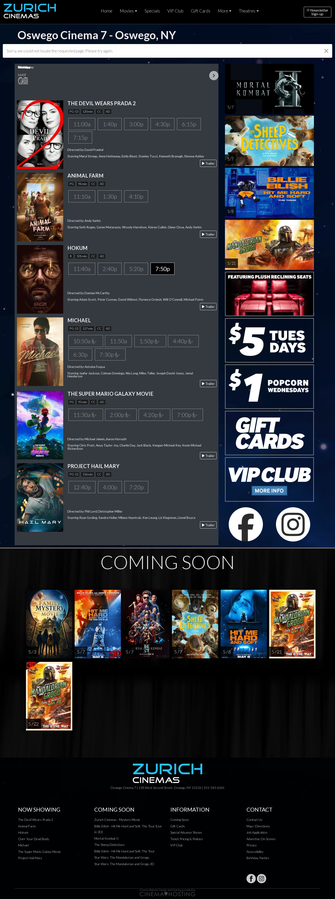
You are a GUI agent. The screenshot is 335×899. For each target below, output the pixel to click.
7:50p (162, 268)
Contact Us (254, 820)
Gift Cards (200, 10)
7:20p (136, 487)
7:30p (110, 354)
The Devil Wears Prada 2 (35, 820)
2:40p (110, 268)
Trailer (208, 163)
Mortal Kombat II (106, 838)
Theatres (247, 10)
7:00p (187, 414)
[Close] (326, 50)
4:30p (162, 124)
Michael (23, 845)
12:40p (82, 487)
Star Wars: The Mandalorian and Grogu (121, 857)
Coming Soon (179, 820)
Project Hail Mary (30, 858)
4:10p (136, 196)
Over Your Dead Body (33, 839)
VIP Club (175, 10)
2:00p (121, 414)
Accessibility (255, 852)
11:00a (81, 124)
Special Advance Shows (186, 832)
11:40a (81, 268)
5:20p (136, 268)
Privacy (252, 845)
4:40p (183, 341)
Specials (152, 10)
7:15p (80, 137)
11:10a (81, 196)
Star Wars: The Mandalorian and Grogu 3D (124, 864)
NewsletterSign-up (317, 12)
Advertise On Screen (261, 839)
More (223, 10)
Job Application (257, 832)
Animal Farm (27, 826)
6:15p (189, 124)
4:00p (110, 487)
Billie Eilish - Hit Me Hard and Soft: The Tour (124, 851)
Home (106, 10)
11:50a (118, 341)
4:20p (154, 414)
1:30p (110, 196)
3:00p (136, 124)
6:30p (80, 354)
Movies (127, 10)
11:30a (85, 414)
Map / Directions (258, 826)
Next (213, 75)
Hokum (23, 832)
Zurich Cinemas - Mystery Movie (117, 820)
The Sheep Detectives (109, 845)
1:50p (150, 341)
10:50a (85, 341)
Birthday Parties (258, 858)
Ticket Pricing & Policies (186, 839)
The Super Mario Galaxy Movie (39, 852)
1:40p (110, 124)
